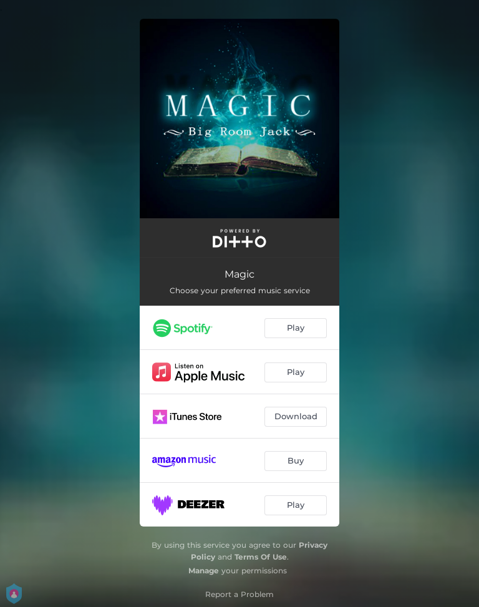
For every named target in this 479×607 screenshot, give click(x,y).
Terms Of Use (261, 556)
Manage (203, 570)
